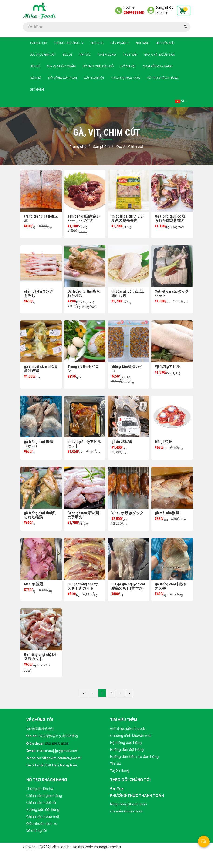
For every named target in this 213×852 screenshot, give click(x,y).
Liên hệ (35, 66)
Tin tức (84, 54)
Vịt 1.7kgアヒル (167, 366)
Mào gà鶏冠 (33, 584)
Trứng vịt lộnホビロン (83, 368)
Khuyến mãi (165, 43)
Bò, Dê (67, 54)
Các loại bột (94, 78)
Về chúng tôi (36, 831)
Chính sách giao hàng (44, 796)
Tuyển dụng (106, 54)
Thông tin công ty (69, 43)
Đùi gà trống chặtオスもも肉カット (83, 586)
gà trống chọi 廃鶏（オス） (38, 443)
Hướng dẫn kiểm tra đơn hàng (134, 757)
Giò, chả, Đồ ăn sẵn (159, 54)
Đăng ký (162, 12)
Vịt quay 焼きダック (127, 513)
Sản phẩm (119, 43)
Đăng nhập (164, 8)
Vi (181, 101)
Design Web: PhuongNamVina (97, 847)
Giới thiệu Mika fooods (127, 729)
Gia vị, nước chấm (61, 66)
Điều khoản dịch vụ (41, 824)
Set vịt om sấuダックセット (172, 293)
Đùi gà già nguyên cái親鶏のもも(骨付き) (128, 586)
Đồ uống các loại (62, 78)
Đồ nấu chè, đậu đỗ (98, 66)
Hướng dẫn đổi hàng (42, 810)
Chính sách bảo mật (42, 817)
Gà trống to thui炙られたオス (84, 293)
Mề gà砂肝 (163, 441)
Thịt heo (97, 43)
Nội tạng (142, 43)
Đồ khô (35, 78)
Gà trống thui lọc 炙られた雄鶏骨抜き (170, 218)
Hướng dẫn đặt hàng (127, 750)
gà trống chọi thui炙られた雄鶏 (40, 515)
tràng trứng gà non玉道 (41, 218)
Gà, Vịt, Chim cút (43, 54)
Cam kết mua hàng (157, 66)
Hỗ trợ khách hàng (162, 78)
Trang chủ (38, 43)
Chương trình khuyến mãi (130, 736)
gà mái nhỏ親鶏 (167, 513)
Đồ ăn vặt (128, 66)
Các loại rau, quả (125, 78)
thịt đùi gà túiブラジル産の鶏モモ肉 (127, 218)
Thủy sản (130, 54)
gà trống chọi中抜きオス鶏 (171, 586)
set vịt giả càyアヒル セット (84, 443)
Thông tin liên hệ (39, 789)
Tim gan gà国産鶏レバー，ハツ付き (84, 218)
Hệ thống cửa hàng (126, 743)
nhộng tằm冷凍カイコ (127, 368)
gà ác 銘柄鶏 (121, 441)
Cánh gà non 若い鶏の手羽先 (83, 515)
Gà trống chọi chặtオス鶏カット (40, 656)
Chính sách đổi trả (41, 803)
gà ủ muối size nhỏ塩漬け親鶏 (40, 368)
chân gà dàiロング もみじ (40, 293)
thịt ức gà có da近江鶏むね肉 (127, 293)
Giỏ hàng (37, 89)
